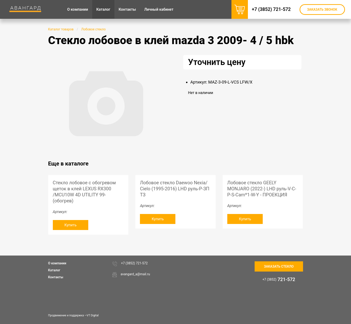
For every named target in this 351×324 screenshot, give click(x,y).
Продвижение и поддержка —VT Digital (73, 315)
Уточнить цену (216, 62)
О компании (57, 263)
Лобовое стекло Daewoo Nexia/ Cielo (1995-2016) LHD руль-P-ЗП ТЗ (174, 189)
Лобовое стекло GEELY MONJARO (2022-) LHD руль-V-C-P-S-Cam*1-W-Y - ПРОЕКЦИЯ (261, 189)
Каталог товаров (61, 29)
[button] (160, 59)
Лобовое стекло (93, 29)
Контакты (55, 277)
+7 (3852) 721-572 (273, 9)
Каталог (54, 270)
